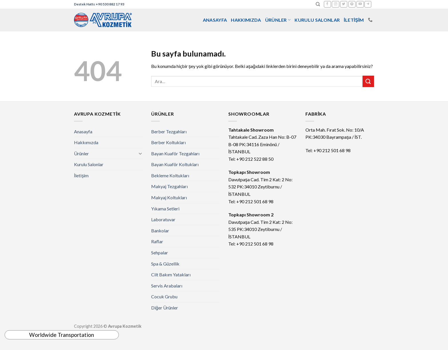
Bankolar (160, 230)
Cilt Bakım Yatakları (171, 274)
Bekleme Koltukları (170, 175)
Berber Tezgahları (169, 131)
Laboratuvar (163, 219)
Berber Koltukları (168, 142)
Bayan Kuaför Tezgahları (175, 153)
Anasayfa (215, 20)
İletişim (354, 20)
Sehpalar (159, 252)
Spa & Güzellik (165, 263)
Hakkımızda (246, 20)
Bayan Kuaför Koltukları (175, 164)
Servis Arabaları (166, 285)
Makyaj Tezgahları (169, 186)
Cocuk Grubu (164, 296)
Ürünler (278, 20)
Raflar (157, 241)
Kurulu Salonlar (317, 20)
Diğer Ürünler (164, 307)
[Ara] (318, 4)
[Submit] (368, 81)
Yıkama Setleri (165, 208)
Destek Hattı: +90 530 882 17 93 (99, 4)
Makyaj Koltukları (169, 197)
